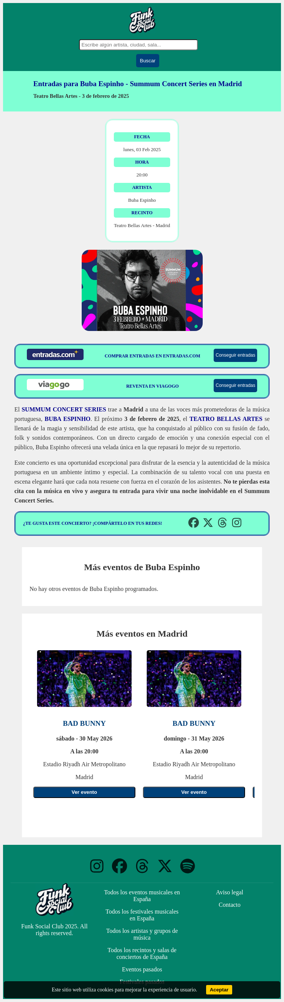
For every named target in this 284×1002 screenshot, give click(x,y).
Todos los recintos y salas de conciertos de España (141, 953)
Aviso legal (229, 892)
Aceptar (219, 990)
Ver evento (84, 792)
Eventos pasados (142, 969)
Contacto (230, 904)
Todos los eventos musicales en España (142, 895)
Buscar (147, 60)
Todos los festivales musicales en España (142, 915)
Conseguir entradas (235, 355)
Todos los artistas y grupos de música (142, 934)
